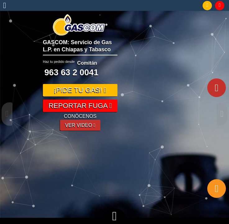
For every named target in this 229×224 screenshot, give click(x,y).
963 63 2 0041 (71, 72)
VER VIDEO (80, 125)
